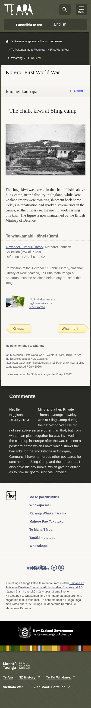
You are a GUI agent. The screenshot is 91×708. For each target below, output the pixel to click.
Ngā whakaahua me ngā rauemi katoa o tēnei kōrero (42, 303)
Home (7, 41)
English (60, 24)
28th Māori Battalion (52, 687)
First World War (59, 49)
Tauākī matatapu (42, 538)
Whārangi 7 (18, 58)
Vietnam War (15, 687)
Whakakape (38, 546)
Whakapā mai (40, 505)
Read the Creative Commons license (45, 570)
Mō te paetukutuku (44, 497)
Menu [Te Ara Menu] (81, 12)
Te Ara (8, 677)
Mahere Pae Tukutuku (46, 521)
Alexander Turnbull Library (24, 247)
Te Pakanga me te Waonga (27, 49)
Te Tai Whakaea (61, 677)
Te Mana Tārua (41, 529)
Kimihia (65, 9)
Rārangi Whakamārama (47, 513)
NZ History (30, 677)
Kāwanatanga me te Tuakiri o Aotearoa (38, 41)
